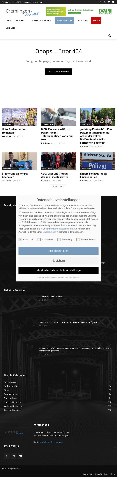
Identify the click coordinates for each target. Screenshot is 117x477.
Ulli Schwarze (47, 143)
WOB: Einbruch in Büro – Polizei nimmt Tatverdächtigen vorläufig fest (68, 322)
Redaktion (6, 136)
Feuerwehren (8, 124)
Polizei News (86, 124)
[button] (109, 35)
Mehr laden (58, 186)
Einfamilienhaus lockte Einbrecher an (93, 175)
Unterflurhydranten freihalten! (14, 131)
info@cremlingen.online (52, 442)
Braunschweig (47, 124)
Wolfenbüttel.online (10, 169)
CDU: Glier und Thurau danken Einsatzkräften (55, 175)
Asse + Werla (47, 169)
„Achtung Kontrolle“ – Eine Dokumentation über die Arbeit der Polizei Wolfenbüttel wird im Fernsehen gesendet (96, 136)
